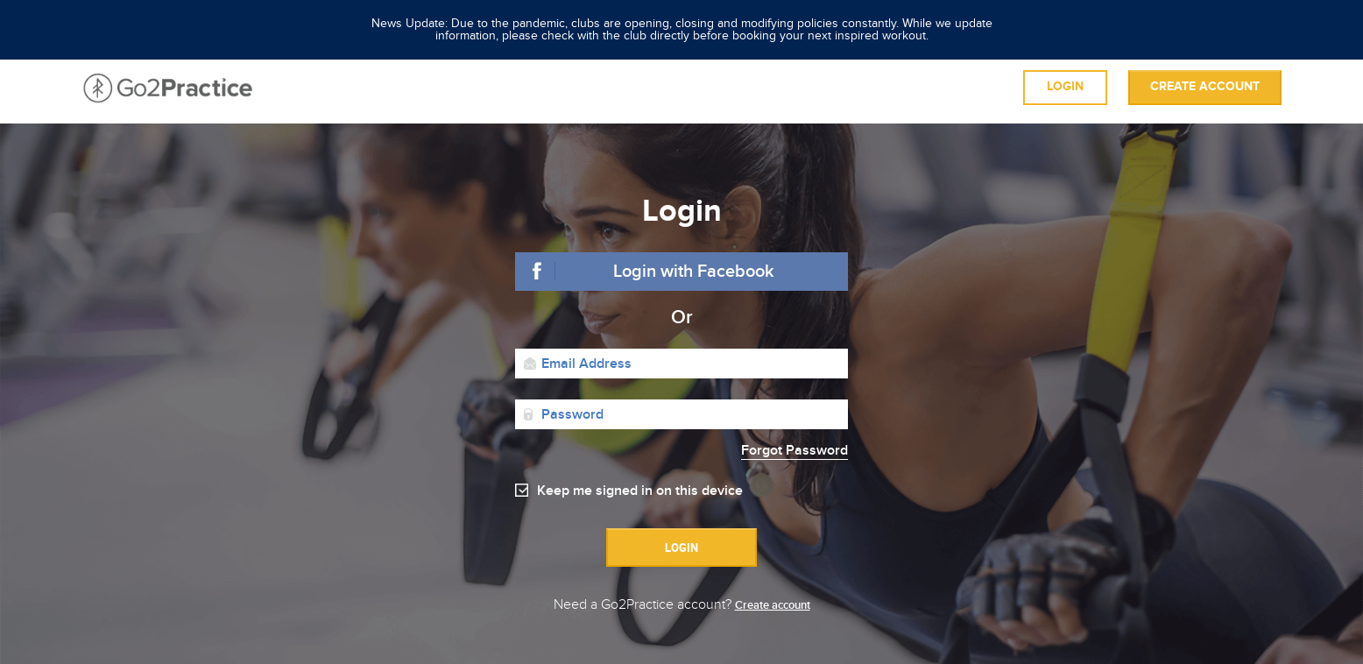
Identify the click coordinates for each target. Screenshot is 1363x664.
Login (1065, 87)
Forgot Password (794, 450)
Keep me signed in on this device (640, 491)
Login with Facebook (693, 271)
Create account (1205, 87)
